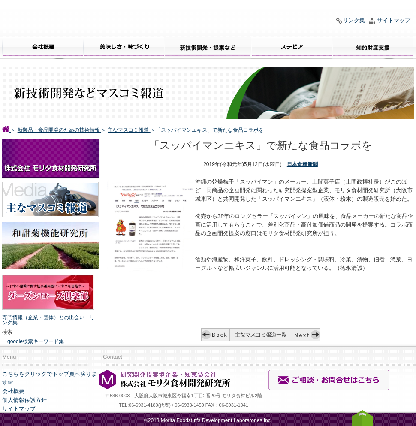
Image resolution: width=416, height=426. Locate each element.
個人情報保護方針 (24, 400)
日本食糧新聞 (302, 164)
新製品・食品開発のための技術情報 (59, 130)
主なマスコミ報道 (129, 130)
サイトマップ (393, 20)
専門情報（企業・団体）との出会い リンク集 (48, 320)
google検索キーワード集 (35, 341)
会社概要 (13, 391)
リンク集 (354, 20)
